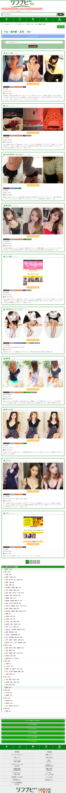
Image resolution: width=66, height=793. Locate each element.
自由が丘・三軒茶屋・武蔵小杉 (13, 629)
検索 (61, 14)
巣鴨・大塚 (8, 582)
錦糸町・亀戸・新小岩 (11, 595)
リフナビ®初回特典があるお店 (16, 783)
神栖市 (7, 695)
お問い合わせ (49, 757)
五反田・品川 (9, 619)
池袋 (7, 574)
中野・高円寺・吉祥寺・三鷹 (13, 640)
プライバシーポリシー (17, 754)
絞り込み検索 (33, 46)
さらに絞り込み (33, 36)
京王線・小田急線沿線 (11, 634)
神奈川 (6, 645)
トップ (6, 19)
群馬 (5, 708)
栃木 (5, 698)
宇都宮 (7, 703)
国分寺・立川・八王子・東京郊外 (14, 642)
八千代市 (8, 666)
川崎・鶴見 (8, 650)
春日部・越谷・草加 (11, 682)
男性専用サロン (17, 780)
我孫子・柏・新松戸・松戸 (12, 669)
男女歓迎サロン (49, 780)
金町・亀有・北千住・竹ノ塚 (13, 592)
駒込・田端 (8, 585)
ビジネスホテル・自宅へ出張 (16, 773)
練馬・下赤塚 (9, 577)
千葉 (5, 661)
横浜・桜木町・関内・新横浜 (13, 648)
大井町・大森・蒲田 (11, 621)
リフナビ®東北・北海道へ (44, 720)
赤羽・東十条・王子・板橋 (12, 579)
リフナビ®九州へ (45, 741)
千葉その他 (8, 674)
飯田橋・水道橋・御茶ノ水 (12, 600)
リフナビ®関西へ (45, 733)
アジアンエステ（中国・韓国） (17, 761)
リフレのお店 (49, 777)
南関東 (6, 569)
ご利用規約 (49, 752)
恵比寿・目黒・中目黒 (11, 624)
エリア (19, 19)
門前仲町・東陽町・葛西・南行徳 (14, 611)
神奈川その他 (9, 655)
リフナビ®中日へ (45, 729)
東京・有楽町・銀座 (11, 608)
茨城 (5, 690)
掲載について (49, 754)
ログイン (60, 26)
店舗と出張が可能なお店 (49, 769)
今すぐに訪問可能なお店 (49, 765)
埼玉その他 (8, 684)
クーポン (46, 19)
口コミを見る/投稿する (33, 84)
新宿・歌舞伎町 (10, 632)
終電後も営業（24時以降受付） (16, 769)
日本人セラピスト (49, 761)
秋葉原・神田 (9, 598)
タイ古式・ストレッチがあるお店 (17, 765)
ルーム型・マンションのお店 (49, 773)
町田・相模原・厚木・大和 (12, 653)
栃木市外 (8, 700)
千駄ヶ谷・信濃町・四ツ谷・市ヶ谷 (15, 606)
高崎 (7, 711)
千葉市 (7, 663)
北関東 (6, 687)
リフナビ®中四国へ (45, 737)
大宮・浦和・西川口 (11, 679)
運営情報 (17, 752)
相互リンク (17, 757)
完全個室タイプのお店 (17, 777)
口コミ (33, 19)
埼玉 (5, 677)
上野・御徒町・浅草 (11, 590)
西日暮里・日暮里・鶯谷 (12, 587)
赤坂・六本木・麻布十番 (12, 603)
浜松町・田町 (9, 616)
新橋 (7, 613)
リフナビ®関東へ (45, 724)
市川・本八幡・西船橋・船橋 (13, 671)
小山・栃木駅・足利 (11, 706)
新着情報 (59, 19)
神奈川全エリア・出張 (11, 658)
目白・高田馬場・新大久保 (12, 637)
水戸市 (7, 692)
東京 (5, 572)
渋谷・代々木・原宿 (11, 627)
